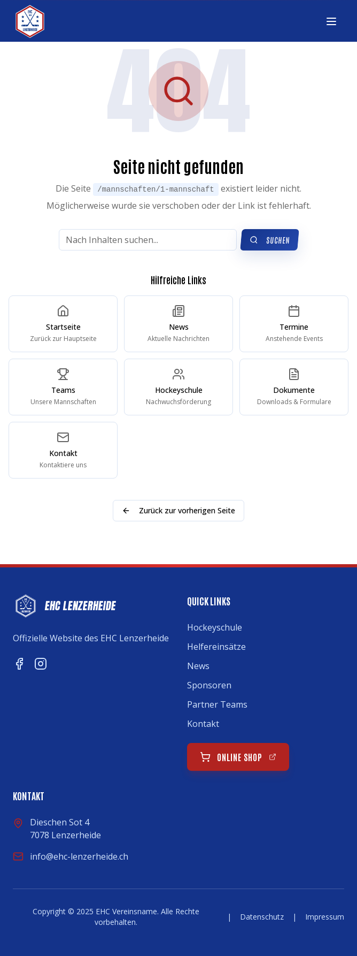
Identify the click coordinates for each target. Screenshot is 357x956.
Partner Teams (217, 704)
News (198, 666)
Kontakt (203, 724)
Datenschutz (262, 917)
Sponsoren (209, 685)
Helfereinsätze (216, 646)
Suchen (269, 240)
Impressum (324, 917)
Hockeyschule (214, 627)
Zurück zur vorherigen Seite (178, 510)
